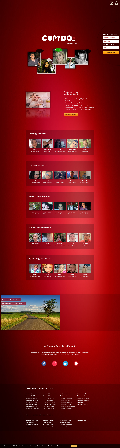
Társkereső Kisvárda (31, 404)
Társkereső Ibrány (48, 402)
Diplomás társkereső (48, 426)
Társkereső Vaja (81, 402)
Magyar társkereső (48, 430)
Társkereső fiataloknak (66, 430)
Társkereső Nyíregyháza (32, 399)
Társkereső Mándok (65, 410)
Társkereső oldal (81, 426)
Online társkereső (47, 428)
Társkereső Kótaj (81, 408)
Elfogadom (72, 446)
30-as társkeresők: (38, 171)
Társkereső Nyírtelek (48, 404)
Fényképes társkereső (32, 426)
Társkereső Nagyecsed (49, 408)
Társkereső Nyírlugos (83, 404)
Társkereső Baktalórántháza (67, 412)
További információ (62, 446)
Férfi (108, 44)
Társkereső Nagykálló (31, 412)
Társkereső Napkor (82, 410)
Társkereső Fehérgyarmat (50, 399)
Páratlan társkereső (65, 426)
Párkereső (28, 432)
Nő (112, 44)
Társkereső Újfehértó (31, 408)
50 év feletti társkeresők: (40, 233)
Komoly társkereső (48, 432)
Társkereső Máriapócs (83, 406)
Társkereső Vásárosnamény (33, 414)
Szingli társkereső (65, 428)
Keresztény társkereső (32, 430)
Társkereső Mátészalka (32, 402)
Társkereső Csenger (65, 399)
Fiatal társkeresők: (38, 139)
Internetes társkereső (65, 432)
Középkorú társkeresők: (40, 202)
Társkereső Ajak (81, 399)
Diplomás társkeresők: (39, 265)
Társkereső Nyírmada (49, 414)
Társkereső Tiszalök (48, 412)
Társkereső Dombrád (65, 414)
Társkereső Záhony (65, 406)
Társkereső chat (30, 428)
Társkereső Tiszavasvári (32, 406)
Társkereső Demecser (66, 408)
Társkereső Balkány (48, 406)
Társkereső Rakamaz (66, 404)
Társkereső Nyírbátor (31, 410)
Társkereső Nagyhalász (49, 410)
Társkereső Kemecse (66, 402)
